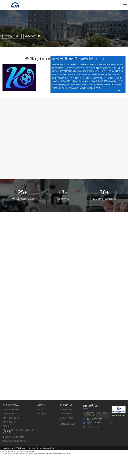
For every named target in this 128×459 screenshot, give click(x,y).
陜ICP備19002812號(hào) (47, 452)
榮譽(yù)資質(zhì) (21, 36)
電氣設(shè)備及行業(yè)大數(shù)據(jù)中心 (19, 434)
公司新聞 (42, 413)
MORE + (121, 90)
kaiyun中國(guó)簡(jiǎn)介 (12, 413)
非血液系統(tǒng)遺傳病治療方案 (15, 445)
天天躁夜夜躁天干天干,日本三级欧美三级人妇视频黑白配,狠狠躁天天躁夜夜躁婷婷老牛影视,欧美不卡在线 (35, 458)
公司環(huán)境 (8, 36)
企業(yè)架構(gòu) (9, 417)
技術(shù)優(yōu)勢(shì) (11, 421)
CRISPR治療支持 (66, 417)
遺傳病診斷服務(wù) (68, 413)
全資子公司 (6, 430)
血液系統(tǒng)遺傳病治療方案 (14, 441)
